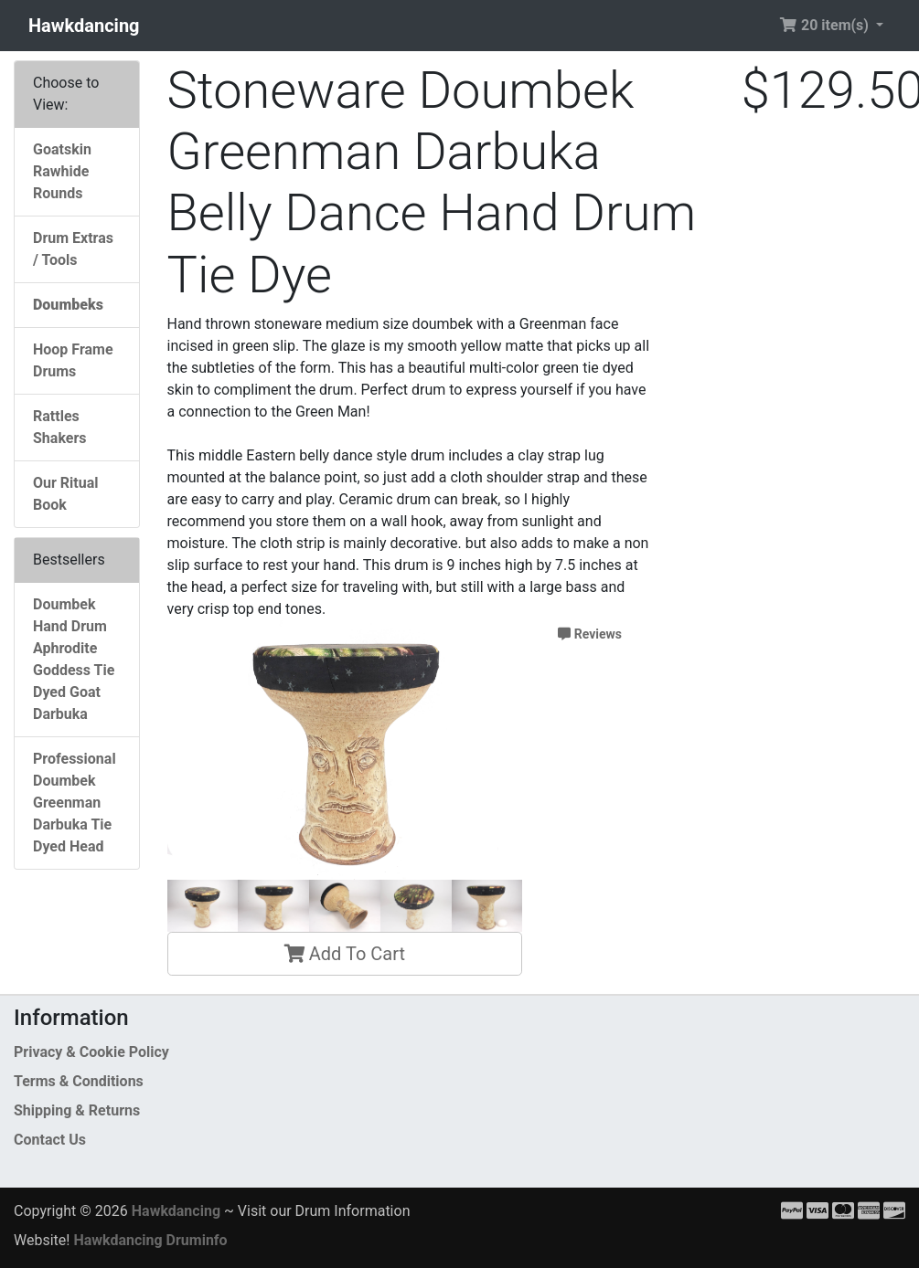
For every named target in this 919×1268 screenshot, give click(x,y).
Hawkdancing (84, 26)
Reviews (590, 634)
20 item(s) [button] (825, 25)
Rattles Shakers (59, 427)
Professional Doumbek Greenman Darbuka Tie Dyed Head (74, 802)
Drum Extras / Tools (73, 249)
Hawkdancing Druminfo (150, 1240)
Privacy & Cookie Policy (91, 1052)
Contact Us (50, 1139)
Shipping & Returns (77, 1110)
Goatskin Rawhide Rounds (62, 171)
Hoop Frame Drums (73, 360)
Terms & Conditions (79, 1081)
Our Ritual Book (65, 493)
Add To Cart (344, 954)
